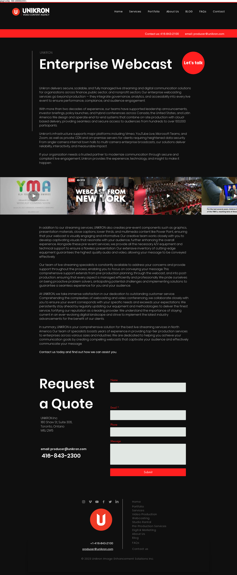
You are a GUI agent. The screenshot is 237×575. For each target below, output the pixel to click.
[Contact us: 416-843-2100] (162, 34)
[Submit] (148, 472)
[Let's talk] (193, 63)
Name (114, 380)
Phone (114, 424)
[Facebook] (104, 502)
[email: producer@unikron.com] (204, 34)
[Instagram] (84, 502)
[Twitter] (110, 502)
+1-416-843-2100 (101, 543)
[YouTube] (97, 502)
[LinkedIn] (117, 502)
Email (114, 407)
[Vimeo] (90, 502)
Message (116, 441)
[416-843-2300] (61, 455)
